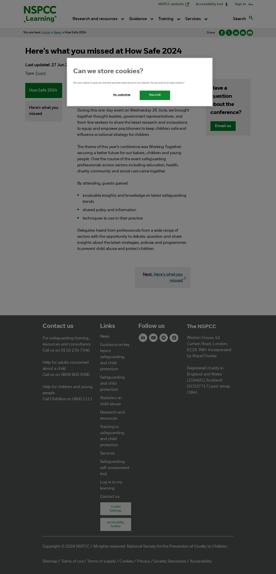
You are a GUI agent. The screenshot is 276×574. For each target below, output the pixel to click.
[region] (139, 82)
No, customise (121, 95)
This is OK (155, 95)
